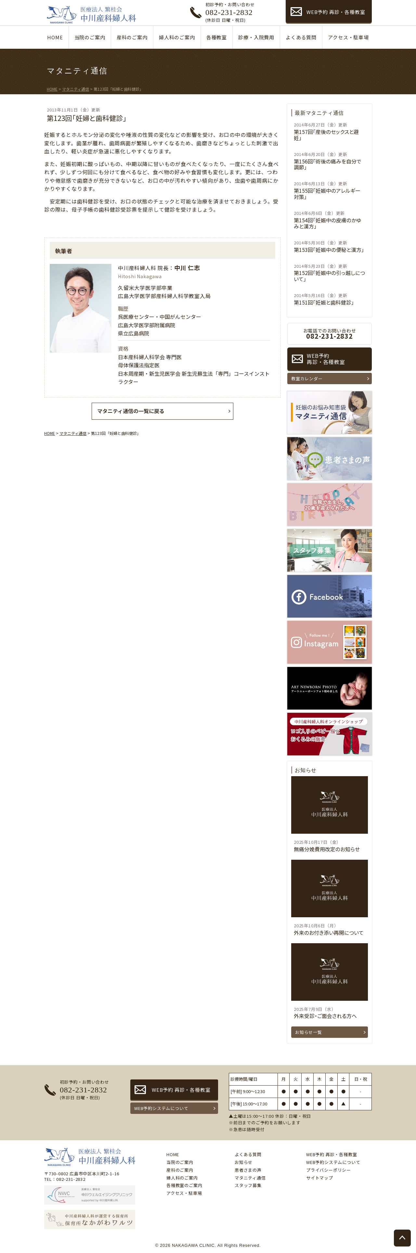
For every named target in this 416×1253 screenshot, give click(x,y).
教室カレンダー (307, 378)
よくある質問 (301, 37)
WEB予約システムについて (161, 1108)
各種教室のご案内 (184, 1185)
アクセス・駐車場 (348, 37)
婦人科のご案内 (177, 37)
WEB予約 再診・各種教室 (335, 11)
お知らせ (244, 1162)
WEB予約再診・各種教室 (326, 359)
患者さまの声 (248, 1170)
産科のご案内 (132, 37)
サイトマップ (319, 1178)
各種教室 (216, 37)
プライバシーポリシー (328, 1170)
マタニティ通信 (250, 1178)
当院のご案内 (89, 37)
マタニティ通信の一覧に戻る (130, 411)
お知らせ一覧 (308, 1032)
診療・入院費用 (256, 37)
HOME (55, 37)
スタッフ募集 (248, 1185)
